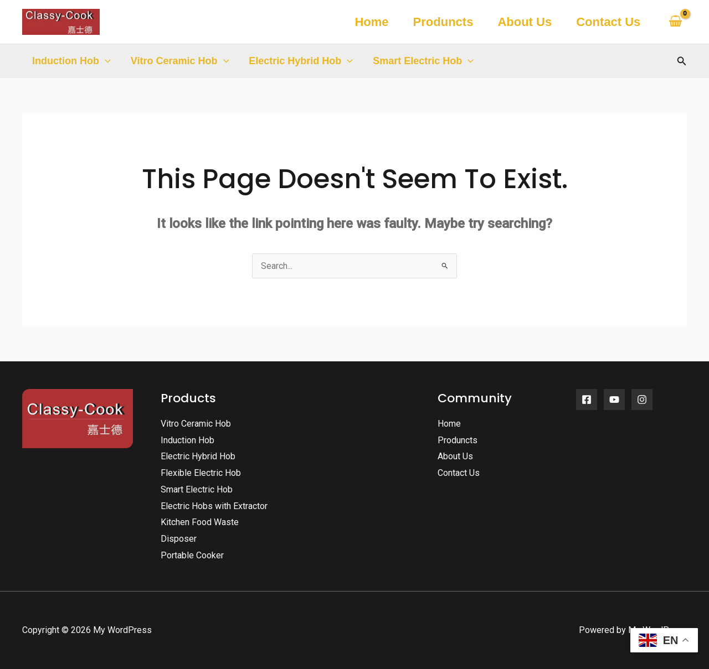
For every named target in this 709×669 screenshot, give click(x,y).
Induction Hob (71, 60)
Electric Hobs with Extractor (214, 506)
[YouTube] (614, 399)
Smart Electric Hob (423, 60)
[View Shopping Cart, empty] (675, 22)
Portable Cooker (192, 555)
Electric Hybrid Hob (301, 60)
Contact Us (608, 22)
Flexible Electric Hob (201, 473)
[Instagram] (642, 399)
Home (371, 22)
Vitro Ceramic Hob (180, 60)
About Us (524, 22)
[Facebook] (586, 399)
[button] (105, 60)
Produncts (443, 22)
